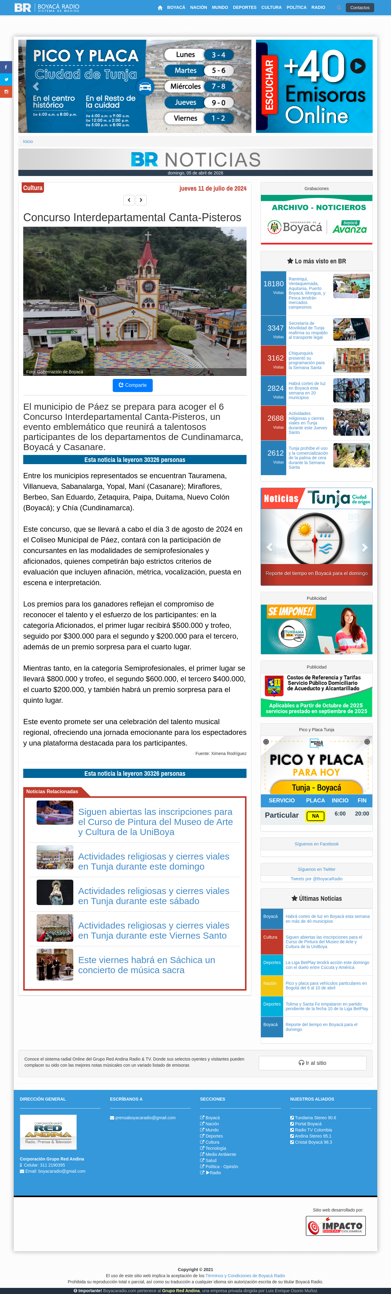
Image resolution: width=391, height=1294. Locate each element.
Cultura (212, 1142)
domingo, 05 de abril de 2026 (195, 172)
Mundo (212, 1129)
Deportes (214, 1136)
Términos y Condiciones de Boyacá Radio (245, 1275)
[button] (35, 86)
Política (213, 1166)
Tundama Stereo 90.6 (315, 1117)
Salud (211, 1160)
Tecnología (216, 1148)
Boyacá (213, 1117)
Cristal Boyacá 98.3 (313, 1142)
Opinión (230, 1166)
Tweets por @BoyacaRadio (317, 878)
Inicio (28, 141)
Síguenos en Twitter (316, 869)
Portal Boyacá (308, 1123)
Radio (213, 1172)
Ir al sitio (312, 1063)
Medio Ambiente (221, 1154)
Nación (212, 1123)
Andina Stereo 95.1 (313, 1136)
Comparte (133, 385)
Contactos (360, 7)
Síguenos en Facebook (317, 843)
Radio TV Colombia (313, 1129)
